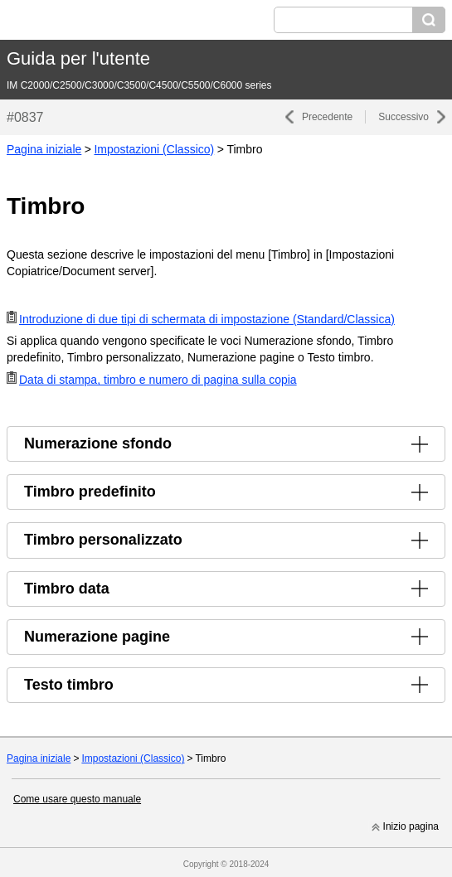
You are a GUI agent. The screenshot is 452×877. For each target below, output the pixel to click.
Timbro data (66, 588)
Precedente (327, 117)
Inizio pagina (411, 826)
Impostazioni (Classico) (154, 149)
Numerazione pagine (97, 636)
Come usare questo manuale (77, 799)
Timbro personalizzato (103, 539)
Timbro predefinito (90, 491)
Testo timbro (69, 684)
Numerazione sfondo (98, 443)
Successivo (403, 117)
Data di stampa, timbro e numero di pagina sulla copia (158, 379)
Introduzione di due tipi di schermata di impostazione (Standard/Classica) (207, 319)
